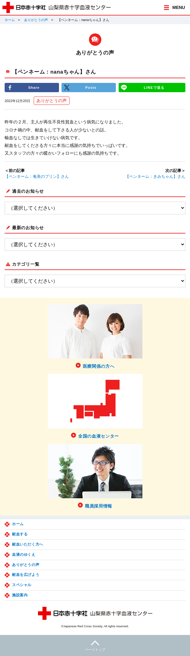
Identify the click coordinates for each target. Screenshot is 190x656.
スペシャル (22, 585)
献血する (19, 534)
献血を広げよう (25, 574)
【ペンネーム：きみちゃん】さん (155, 176)
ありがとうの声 (36, 20)
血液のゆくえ (24, 554)
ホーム (10, 20)
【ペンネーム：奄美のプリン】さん (37, 176)
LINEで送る (154, 87)
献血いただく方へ (27, 544)
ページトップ (95, 645)
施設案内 (19, 595)
